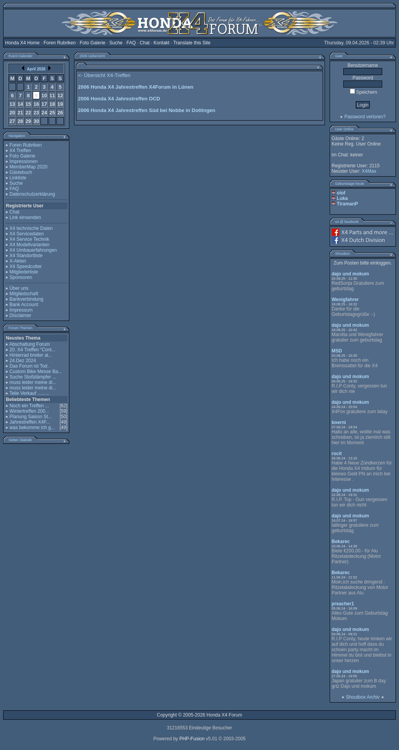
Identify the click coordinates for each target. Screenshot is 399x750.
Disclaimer (20, 315)
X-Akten (17, 261)
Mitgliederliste (23, 272)
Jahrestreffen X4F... (29, 422)
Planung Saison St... (30, 416)
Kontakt (161, 43)
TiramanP (347, 204)
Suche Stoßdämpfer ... (32, 377)
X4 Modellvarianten (29, 244)
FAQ (131, 43)
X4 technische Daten (31, 228)
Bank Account (23, 304)
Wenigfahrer (345, 299)
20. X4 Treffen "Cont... (32, 349)
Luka (342, 198)
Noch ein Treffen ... (29, 405)
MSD (337, 351)
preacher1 (343, 603)
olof (341, 193)
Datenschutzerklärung (32, 194)
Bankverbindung (26, 299)
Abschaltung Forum (29, 344)
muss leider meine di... (32, 382)
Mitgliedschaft (23, 293)
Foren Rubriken (60, 43)
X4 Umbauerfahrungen (32, 250)
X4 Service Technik (29, 239)
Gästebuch (20, 172)
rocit (337, 453)
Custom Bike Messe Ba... (35, 371)
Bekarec (341, 541)
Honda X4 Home (22, 43)
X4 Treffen (20, 150)
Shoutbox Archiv (363, 697)
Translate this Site (191, 43)
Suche (116, 43)
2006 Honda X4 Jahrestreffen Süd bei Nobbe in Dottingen (146, 110)
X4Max (369, 171)
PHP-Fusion (192, 738)
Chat (145, 43)
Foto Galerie (92, 43)
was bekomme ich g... (32, 427)
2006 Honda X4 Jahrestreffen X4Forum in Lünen (135, 87)
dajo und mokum (350, 274)
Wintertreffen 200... (29, 411)
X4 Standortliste (25, 255)
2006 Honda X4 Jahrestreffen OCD (119, 99)
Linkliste (17, 177)
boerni (339, 422)
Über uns (18, 288)
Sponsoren (20, 277)
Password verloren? (365, 116)
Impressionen (23, 161)
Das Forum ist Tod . (29, 366)
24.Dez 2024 (22, 360)
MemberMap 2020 (28, 167)
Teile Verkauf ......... (29, 393)
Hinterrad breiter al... (30, 355)
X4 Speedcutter (25, 266)
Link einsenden (25, 217)
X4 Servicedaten (26, 234)
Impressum (20, 310)
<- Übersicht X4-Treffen (104, 75)
